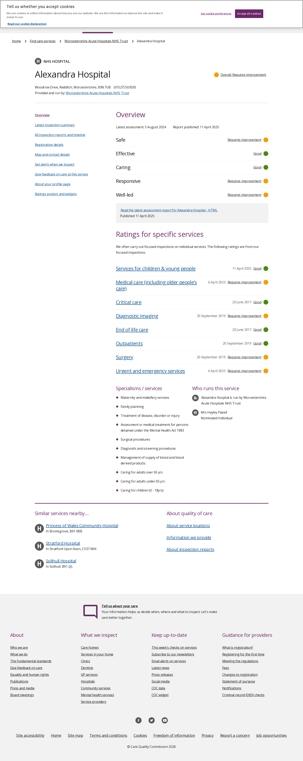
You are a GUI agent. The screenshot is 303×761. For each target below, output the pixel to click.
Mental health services (97, 695)
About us (52, 25)
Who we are (19, 647)
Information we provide (189, 537)
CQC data (158, 688)
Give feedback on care (26, 668)
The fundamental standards (31, 661)
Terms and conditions (108, 735)
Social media (161, 681)
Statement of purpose (238, 681)
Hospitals (88, 681)
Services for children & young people (156, 268)
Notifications (231, 688)
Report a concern (235, 735)
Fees (225, 668)
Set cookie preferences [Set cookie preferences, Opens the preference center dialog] (216, 8)
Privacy (208, 735)
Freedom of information (174, 735)
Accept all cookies (249, 8)
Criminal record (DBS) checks (243, 695)
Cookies (140, 735)
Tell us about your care (120, 606)
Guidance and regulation (231, 25)
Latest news (160, 668)
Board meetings (22, 695)
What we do (19, 654)
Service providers (93, 701)
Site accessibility (30, 735)
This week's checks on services (174, 647)
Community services (96, 688)
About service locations (188, 525)
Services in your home (97, 654)
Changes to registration (240, 674)
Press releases (162, 674)
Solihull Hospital (61, 561)
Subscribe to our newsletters (173, 654)
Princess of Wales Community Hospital (82, 525)
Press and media (22, 688)
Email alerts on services (169, 661)
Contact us (282, 25)
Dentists (87, 668)
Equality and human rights (29, 674)
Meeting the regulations (240, 661)
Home (16, 25)
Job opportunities (271, 735)
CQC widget (160, 695)
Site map (75, 735)
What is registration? (237, 647)
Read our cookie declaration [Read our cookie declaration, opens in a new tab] (27, 18)
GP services (89, 674)
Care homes (90, 647)
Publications (178, 25)
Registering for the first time (243, 654)
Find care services (97, 25)
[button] (240, 74)
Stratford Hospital (63, 543)
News (140, 25)
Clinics (85, 661)
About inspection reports (190, 549)
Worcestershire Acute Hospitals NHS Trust (96, 41)
